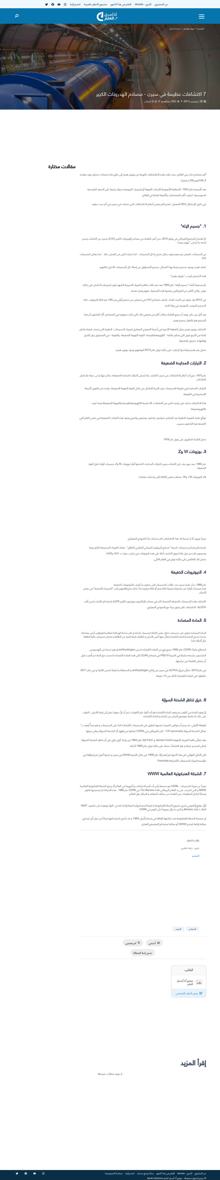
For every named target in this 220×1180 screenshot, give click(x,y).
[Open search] (16, 15)
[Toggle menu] (201, 16)
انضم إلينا (75, 3)
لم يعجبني (132, 942)
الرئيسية (200, 28)
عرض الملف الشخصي (187, 993)
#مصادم (192, 929)
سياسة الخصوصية (114, 1173)
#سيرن (178, 929)
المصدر (195, 855)
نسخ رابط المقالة (142, 952)
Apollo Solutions (155, 1178)
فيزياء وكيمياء (189, 28)
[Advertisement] (142, 143)
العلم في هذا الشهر (121, 3)
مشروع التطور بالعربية (95, 3)
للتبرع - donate (143, 3)
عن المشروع (161, 3)
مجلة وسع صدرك (145, 1173)
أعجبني (154, 942)
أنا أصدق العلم (170, 1178)
